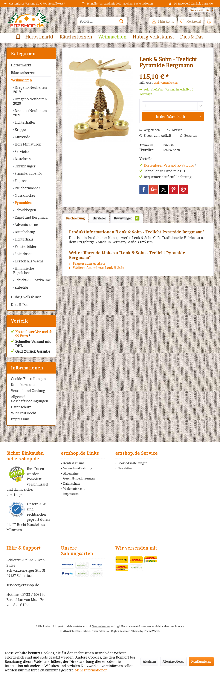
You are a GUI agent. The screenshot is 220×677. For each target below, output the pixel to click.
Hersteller (99, 218)
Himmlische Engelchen (23, 270)
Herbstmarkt (21, 65)
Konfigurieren (201, 661)
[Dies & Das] (191, 37)
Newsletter (125, 468)
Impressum (20, 419)
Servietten (23, 151)
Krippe (20, 129)
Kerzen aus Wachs (28, 261)
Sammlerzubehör (28, 173)
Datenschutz (21, 407)
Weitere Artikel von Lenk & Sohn (97, 267)
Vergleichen (149, 130)
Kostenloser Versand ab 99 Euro (33, 334)
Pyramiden (23, 203)
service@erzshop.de (22, 585)
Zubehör (21, 287)
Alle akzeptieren (173, 661)
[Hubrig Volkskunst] (153, 37)
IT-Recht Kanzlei (25, 524)
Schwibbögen (25, 210)
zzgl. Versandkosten (166, 82)
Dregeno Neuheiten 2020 (30, 101)
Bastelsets (22, 159)
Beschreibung (75, 218)
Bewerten (188, 135)
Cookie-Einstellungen (28, 379)
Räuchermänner (27, 188)
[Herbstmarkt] (39, 37)
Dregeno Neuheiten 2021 (30, 113)
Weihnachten (21, 80)
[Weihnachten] (112, 37)
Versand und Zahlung (28, 391)
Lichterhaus (23, 239)
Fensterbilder (25, 246)
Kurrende (22, 137)
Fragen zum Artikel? (155, 135)
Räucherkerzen (23, 72)
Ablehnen (149, 661)
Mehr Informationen (91, 670)
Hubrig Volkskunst (26, 297)
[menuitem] (200, 10)
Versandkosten (101, 626)
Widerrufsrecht (23, 413)
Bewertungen (126, 218)
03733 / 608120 (32, 594)
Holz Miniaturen (27, 144)
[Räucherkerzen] (76, 37)
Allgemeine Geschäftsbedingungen (29, 399)
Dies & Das (19, 304)
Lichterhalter (25, 122)
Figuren (20, 181)
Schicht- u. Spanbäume (32, 280)
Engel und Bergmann (31, 217)
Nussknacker (24, 195)
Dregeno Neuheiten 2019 (30, 89)
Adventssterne (26, 224)
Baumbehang (24, 232)
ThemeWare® (152, 631)
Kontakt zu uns (23, 385)
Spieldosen (23, 254)
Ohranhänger (24, 166)
